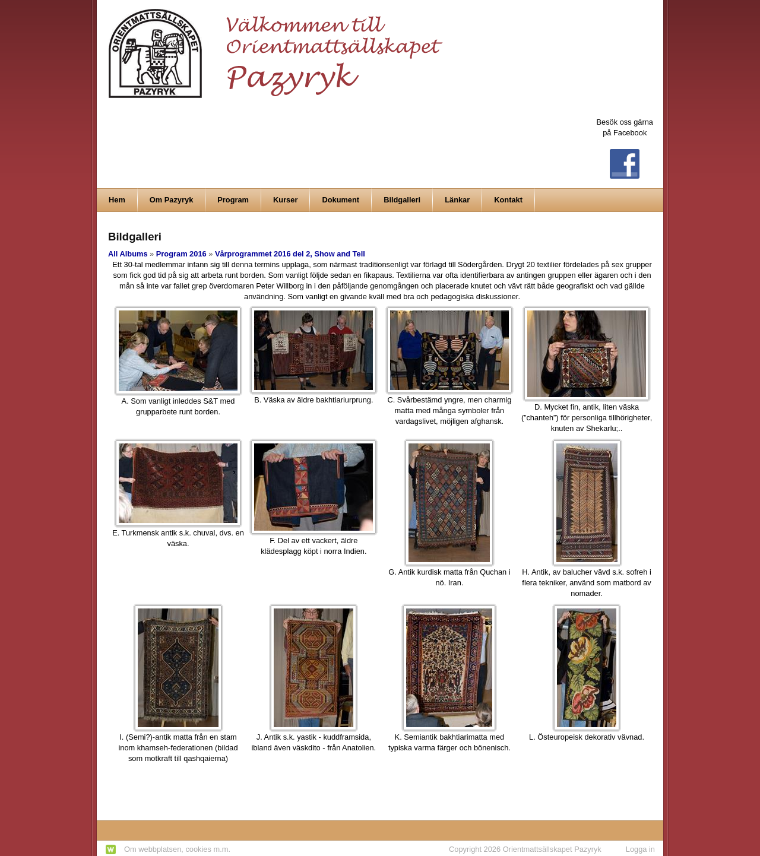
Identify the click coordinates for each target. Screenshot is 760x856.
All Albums (128, 253)
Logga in (640, 849)
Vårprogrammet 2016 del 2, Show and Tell (290, 253)
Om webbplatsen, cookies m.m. (177, 849)
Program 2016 (181, 253)
